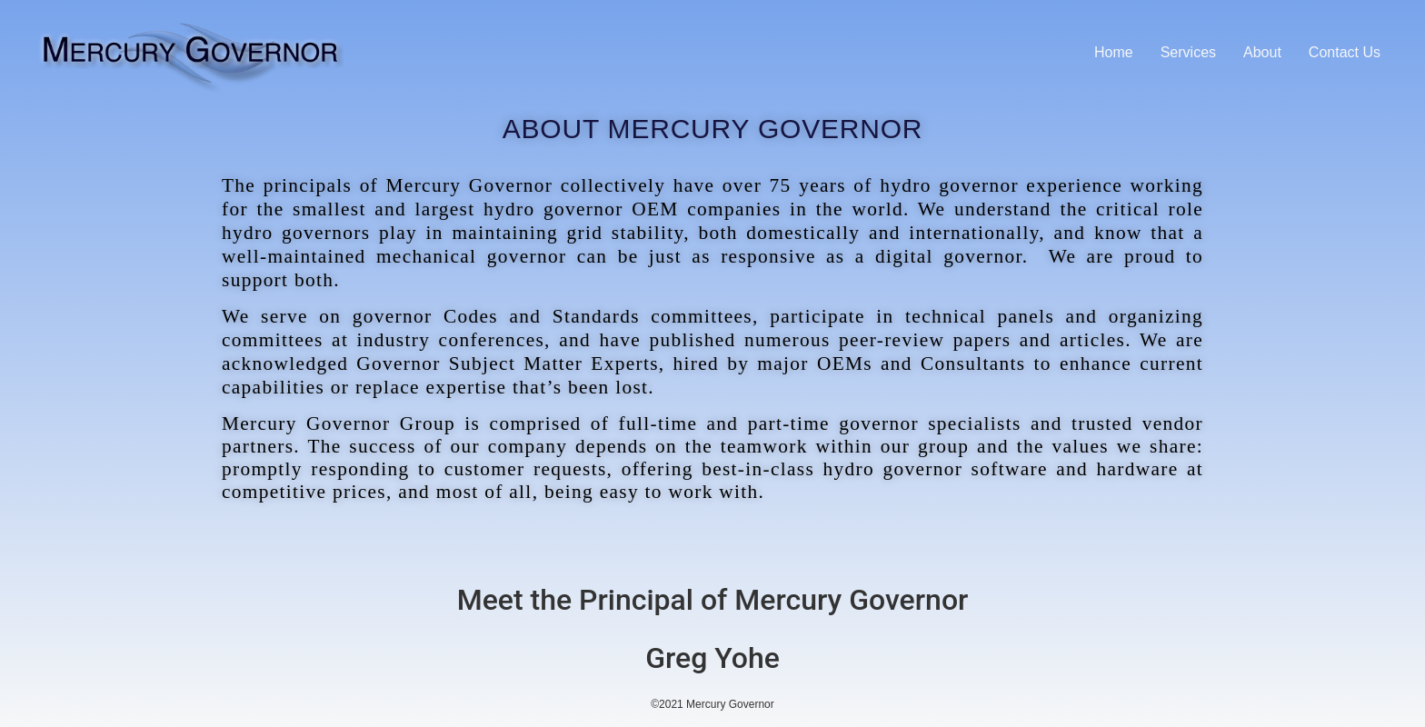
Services (1188, 52)
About (1262, 52)
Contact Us (1344, 52)
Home (1113, 52)
